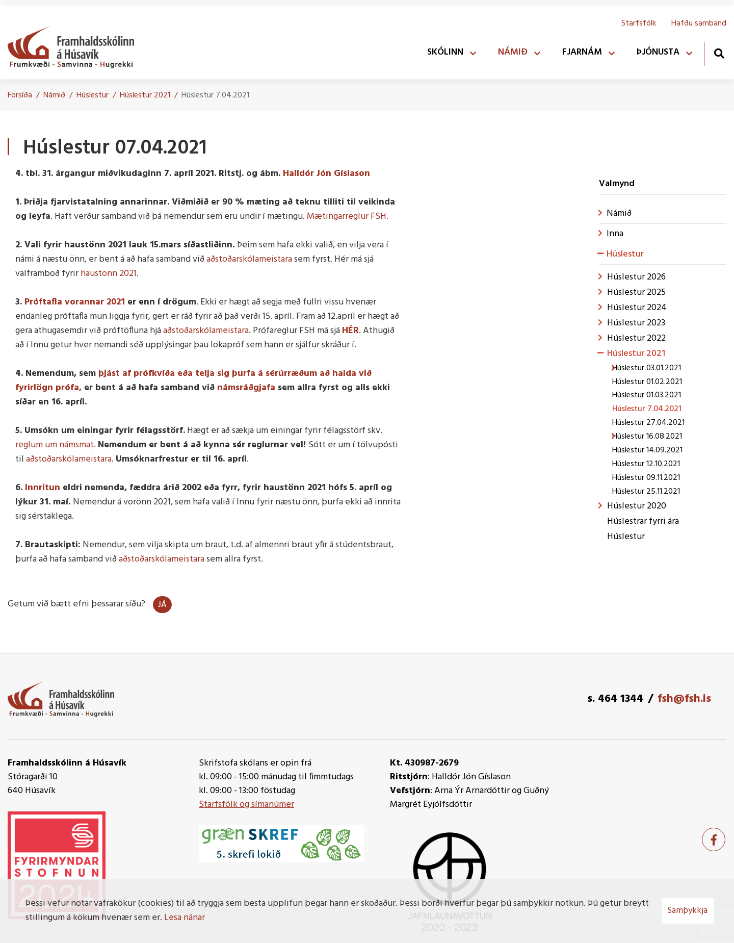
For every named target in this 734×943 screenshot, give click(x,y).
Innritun (42, 487)
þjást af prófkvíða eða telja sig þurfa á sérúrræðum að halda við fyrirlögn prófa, (193, 380)
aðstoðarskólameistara (249, 259)
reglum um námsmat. (55, 445)
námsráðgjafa (246, 387)
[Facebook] (713, 839)
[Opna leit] (719, 53)
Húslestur (92, 95)
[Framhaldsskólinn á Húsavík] (76, 45)
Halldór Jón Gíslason (326, 173)
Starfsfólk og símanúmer (246, 804)
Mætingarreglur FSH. (347, 216)
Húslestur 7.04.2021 (215, 95)
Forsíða (20, 95)
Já (162, 604)
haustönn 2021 (109, 273)
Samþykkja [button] (687, 910)
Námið (54, 95)
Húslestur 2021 (145, 95)
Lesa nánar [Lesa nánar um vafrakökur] (184, 917)
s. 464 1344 (615, 699)
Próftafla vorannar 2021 (74, 302)
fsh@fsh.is (684, 699)
